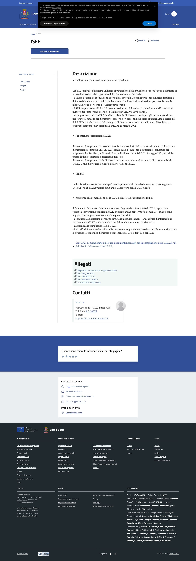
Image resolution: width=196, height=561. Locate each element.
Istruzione (80, 302)
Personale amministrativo (26, 467)
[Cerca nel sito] (174, 14)
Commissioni (22, 453)
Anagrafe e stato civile (66, 453)
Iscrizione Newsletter (162, 460)
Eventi (129, 445)
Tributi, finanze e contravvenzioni (105, 464)
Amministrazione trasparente (103, 495)
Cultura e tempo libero (66, 467)
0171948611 (91, 311)
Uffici (19, 482)
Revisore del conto (23, 475)
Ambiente (61, 449)
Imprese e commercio (100, 453)
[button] (155, 6)
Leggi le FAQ (62, 495)
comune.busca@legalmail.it (27, 516)
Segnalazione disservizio (67, 502)
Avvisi (156, 453)
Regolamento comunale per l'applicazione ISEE (97, 270)
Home (33, 34)
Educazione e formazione (102, 445)
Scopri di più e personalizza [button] (54, 23)
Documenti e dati (23, 456)
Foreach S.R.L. (174, 553)
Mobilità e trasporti (99, 456)
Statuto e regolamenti (25, 478)
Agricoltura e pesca (65, 445)
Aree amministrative (24, 449)
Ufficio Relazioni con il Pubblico (28, 508)
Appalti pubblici (63, 456)
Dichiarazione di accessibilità (103, 506)
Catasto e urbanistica (66, 464)
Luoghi (129, 453)
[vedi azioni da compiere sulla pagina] (152, 40)
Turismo (95, 467)
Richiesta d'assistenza (66, 506)
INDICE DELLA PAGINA (37, 74)
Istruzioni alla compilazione (89, 282)
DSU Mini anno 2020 (86, 276)
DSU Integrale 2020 (86, 273)
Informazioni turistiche (135, 449)
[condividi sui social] (140, 40)
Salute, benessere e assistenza (104, 460)
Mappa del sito (22, 553)
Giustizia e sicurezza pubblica (103, 449)
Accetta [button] (149, 23)
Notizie (157, 445)
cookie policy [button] (56, 8)
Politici (19, 471)
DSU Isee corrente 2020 (88, 279)
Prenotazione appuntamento (68, 498)
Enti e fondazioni (23, 460)
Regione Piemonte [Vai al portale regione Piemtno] (26, 3)
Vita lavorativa (63, 471)
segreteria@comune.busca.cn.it (92, 318)
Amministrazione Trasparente (28, 445)
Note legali (96, 502)
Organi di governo (23, 464)
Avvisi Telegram (160, 456)
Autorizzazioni (63, 460)
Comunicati (158, 449)
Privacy (95, 498)
